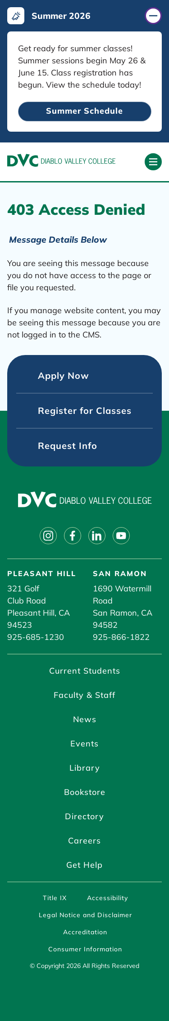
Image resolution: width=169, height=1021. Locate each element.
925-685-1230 (35, 637)
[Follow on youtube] (121, 535)
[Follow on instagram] (48, 535)
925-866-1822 (121, 637)
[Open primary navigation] (153, 161)
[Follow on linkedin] (96, 535)
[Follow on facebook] (72, 535)
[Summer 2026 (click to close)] (84, 15)
